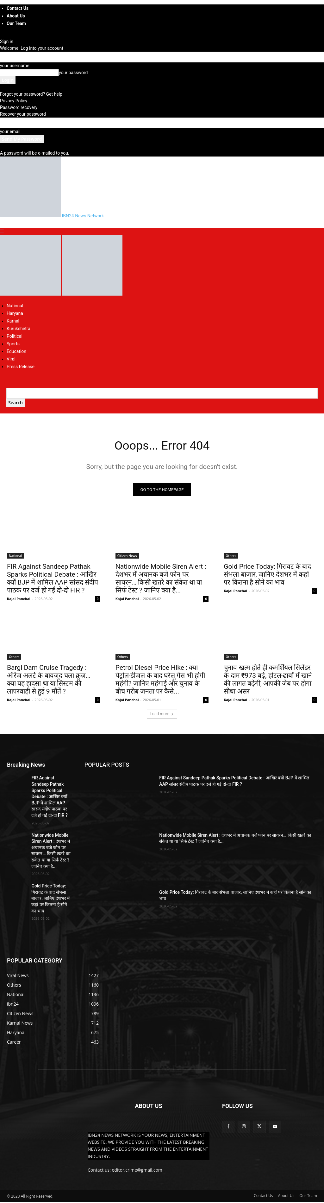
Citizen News (127, 556)
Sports (13, 343)
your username (14, 65)
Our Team (16, 23)
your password (73, 72)
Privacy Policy (13, 100)
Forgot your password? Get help (31, 94)
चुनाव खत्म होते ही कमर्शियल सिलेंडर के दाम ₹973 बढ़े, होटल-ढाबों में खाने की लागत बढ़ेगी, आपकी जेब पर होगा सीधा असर (268, 680)
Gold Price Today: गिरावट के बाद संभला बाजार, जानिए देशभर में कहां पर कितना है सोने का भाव (267, 575)
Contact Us (17, 8)
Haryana (15, 313)
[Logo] (31, 294)
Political (14, 336)
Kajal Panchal (18, 599)
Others (231, 556)
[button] (2, 231)
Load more (162, 715)
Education (16, 351)
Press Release (20, 366)
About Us (16, 15)
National (15, 305)
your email (10, 131)
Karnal (13, 320)
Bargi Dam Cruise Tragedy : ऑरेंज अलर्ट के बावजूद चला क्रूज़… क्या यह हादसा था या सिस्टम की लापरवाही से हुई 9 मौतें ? (48, 680)
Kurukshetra (18, 328)
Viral (11, 359)
